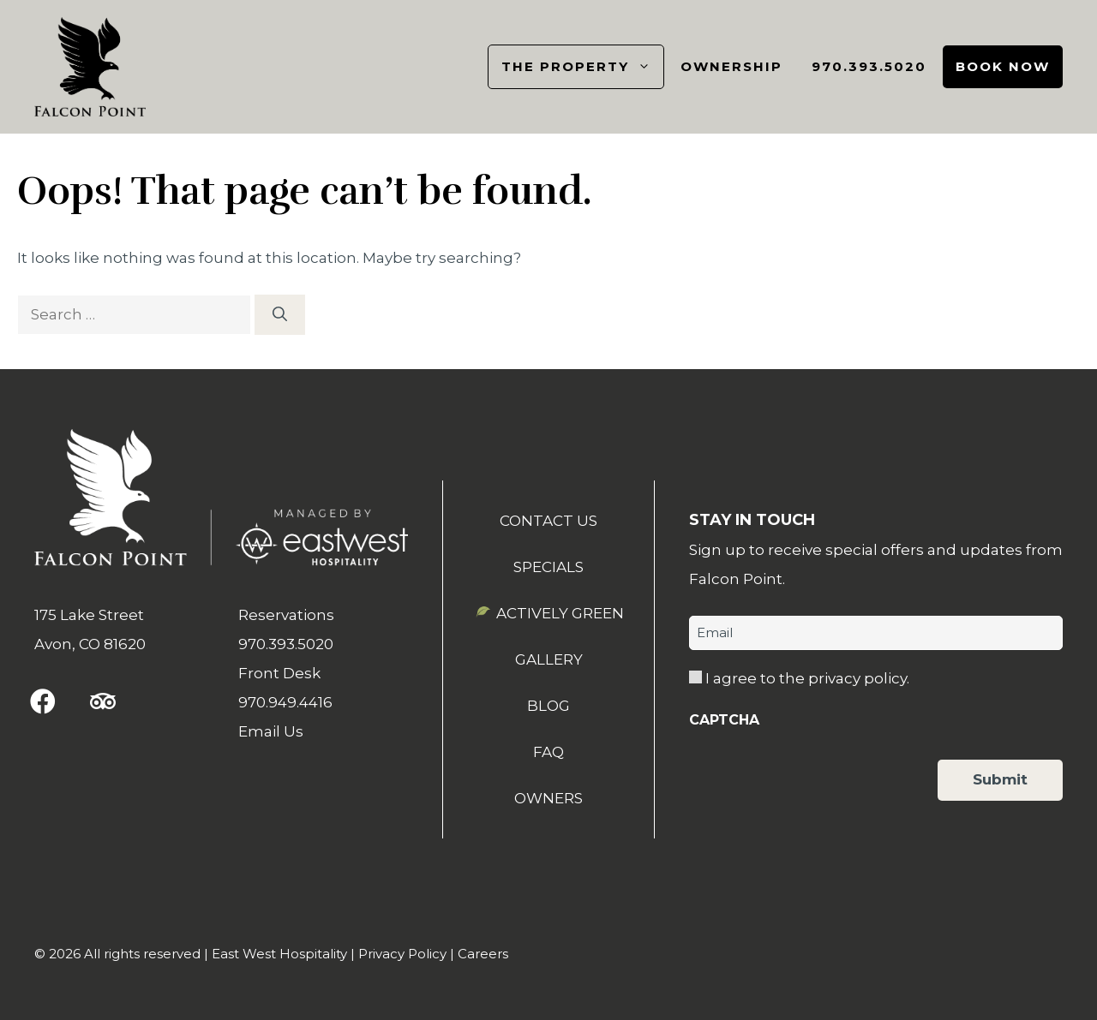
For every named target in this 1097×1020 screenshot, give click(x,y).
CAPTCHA (724, 720)
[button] (43, 701)
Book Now (1003, 66)
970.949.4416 (285, 702)
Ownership (731, 66)
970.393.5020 (869, 66)
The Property (582, 66)
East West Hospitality (279, 953)
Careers (483, 953)
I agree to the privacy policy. (807, 678)
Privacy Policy (402, 953)
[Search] (280, 315)
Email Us (270, 731)
